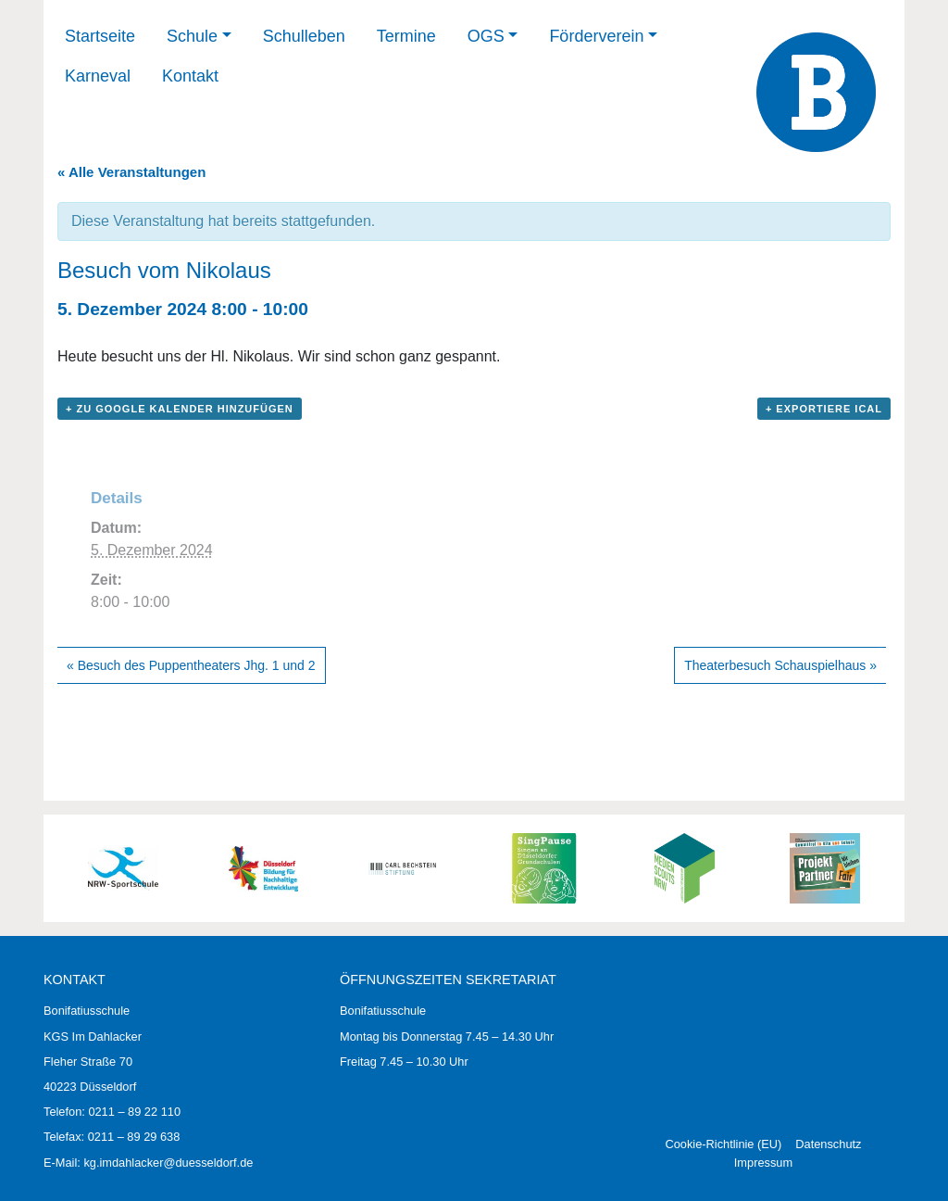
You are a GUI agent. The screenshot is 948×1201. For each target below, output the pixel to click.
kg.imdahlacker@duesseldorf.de (168, 1162)
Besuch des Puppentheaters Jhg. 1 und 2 (191, 665)
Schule (192, 36)
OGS (486, 36)
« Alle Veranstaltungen (131, 172)
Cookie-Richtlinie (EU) (723, 1144)
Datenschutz (828, 1144)
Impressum (763, 1162)
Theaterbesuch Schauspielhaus (780, 665)
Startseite (100, 36)
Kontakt (190, 76)
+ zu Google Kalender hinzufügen (179, 408)
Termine (406, 36)
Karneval (98, 76)
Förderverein (596, 36)
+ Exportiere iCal (824, 408)
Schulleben (304, 36)
